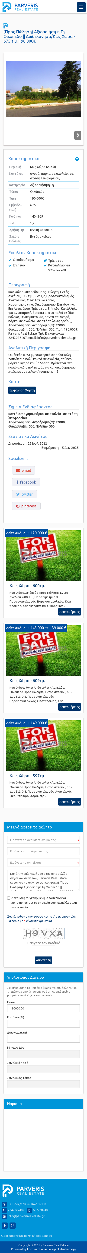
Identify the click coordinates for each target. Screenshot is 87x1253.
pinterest (26, 506)
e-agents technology (62, 1249)
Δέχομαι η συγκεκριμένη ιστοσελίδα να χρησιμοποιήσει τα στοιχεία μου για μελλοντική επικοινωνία (44, 902)
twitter (24, 494)
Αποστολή (43, 960)
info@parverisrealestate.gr (26, 1216)
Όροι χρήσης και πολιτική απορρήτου (26, 1235)
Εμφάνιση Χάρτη (22, 390)
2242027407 (16, 1210)
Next (77, 89)
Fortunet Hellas (37, 1249)
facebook (26, 482)
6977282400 (41, 1210)
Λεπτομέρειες (69, 612)
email (23, 470)
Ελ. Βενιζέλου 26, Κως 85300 (27, 1204)
